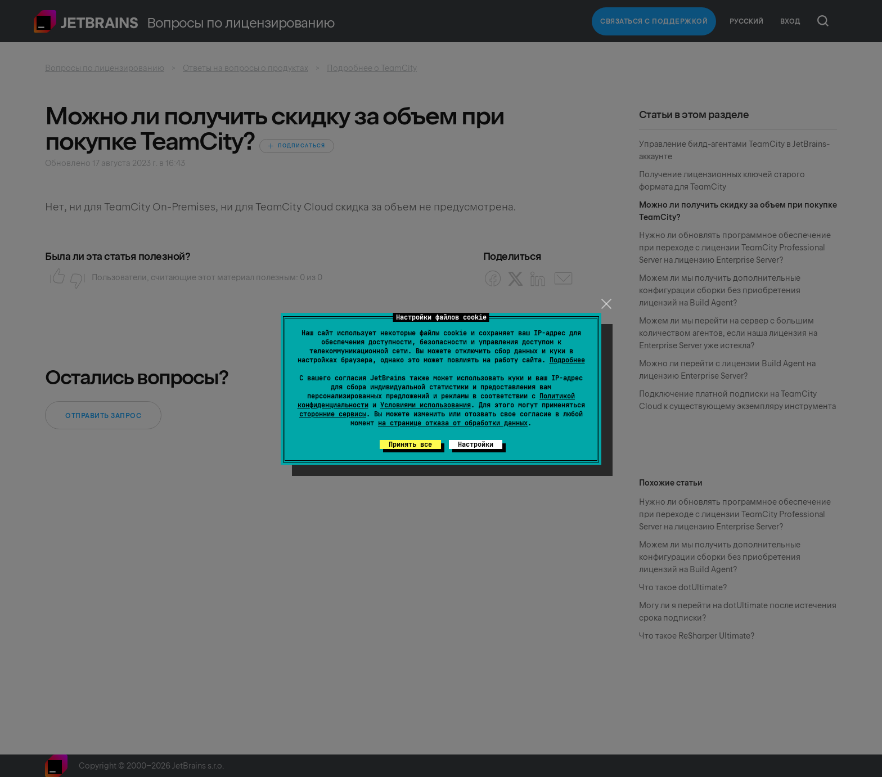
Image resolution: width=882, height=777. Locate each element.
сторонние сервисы (332, 414)
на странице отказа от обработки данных (453, 423)
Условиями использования (425, 405)
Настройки (475, 444)
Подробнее (567, 360)
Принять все (410, 444)
